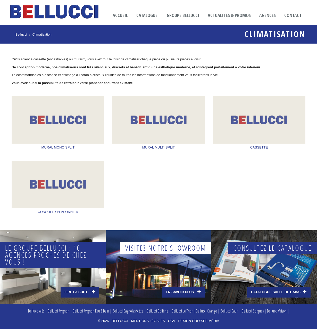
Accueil (120, 15)
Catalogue (146, 15)
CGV (171, 321)
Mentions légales (148, 321)
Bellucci (21, 34)
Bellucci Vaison (277, 311)
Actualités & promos (229, 15)
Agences (267, 15)
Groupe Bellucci (183, 15)
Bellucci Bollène (157, 311)
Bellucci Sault (229, 311)
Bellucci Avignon (58, 311)
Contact (293, 15)
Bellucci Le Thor (182, 311)
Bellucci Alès (36, 311)
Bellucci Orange (206, 311)
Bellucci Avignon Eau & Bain (91, 311)
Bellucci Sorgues (253, 311)
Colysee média (205, 321)
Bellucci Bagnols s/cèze (127, 311)
